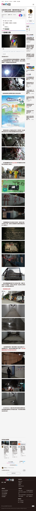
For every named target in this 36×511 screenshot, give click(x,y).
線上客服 (18, 1)
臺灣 (6, 20)
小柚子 (29, 119)
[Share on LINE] (8, 32)
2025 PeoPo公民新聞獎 (22, 493)
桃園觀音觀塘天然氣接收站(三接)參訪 (30, 83)
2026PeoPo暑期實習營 (30, 71)
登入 (3, 1)
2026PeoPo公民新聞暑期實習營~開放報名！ (30, 98)
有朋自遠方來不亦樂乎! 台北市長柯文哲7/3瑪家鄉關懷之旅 (14, 448)
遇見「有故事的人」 (29, 496)
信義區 (11, 20)
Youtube (5, 482)
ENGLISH (10, 1)
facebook (2, 482)
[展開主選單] (33, 4)
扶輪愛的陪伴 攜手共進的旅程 (30, 111)
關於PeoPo (20, 481)
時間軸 (19, 484)
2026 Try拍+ (20, 490)
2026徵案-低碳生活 (29, 490)
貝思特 (29, 79)
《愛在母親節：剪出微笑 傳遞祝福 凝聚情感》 (30, 91)
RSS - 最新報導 (20, 500)
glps (29, 30)
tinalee (29, 93)
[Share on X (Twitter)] (6, 32)
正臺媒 (22, 452)
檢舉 (24, 15)
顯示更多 (6, 26)
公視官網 (14, 1)
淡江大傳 (29, 106)
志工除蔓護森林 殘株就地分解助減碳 (30, 78)
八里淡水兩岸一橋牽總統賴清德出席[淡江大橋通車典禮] (30, 38)
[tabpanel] (14, 467)
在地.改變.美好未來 (29, 494)
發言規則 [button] (24, 462)
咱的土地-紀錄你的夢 (22, 494)
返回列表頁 (14, 473)
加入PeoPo (7, 1)
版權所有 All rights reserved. (7, 29)
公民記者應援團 (4, 493)
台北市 (8, 20)
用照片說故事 (20, 496)
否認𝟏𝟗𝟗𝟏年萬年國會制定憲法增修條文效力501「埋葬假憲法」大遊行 (30, 47)
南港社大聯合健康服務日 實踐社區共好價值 (30, 117)
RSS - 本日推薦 (20, 502)
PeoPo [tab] (10, 461)
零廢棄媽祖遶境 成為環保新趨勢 (30, 105)
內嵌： (3, 48)
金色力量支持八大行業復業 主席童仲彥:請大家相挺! (23, 448)
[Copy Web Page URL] (10, 32)
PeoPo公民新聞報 (5, 490)
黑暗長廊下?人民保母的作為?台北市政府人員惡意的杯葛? (30, 55)
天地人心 (5, 454)
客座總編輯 (4, 496)
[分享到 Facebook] (4, 32)
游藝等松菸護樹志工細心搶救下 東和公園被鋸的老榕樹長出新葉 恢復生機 (6, 450)
